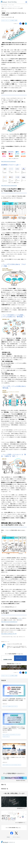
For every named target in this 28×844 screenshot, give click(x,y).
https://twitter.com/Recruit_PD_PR (8, 633)
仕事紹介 (12, 20)
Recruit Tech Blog (4, 4)
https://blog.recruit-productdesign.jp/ (9, 621)
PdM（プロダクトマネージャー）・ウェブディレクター (10, 6)
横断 (16, 20)
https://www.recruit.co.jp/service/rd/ (9, 185)
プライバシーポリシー (16, 837)
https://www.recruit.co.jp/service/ (8, 161)
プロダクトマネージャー (6, 20)
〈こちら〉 (19, 618)
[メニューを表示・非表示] (26, 2)
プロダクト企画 (11, 4)
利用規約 (8, 837)
